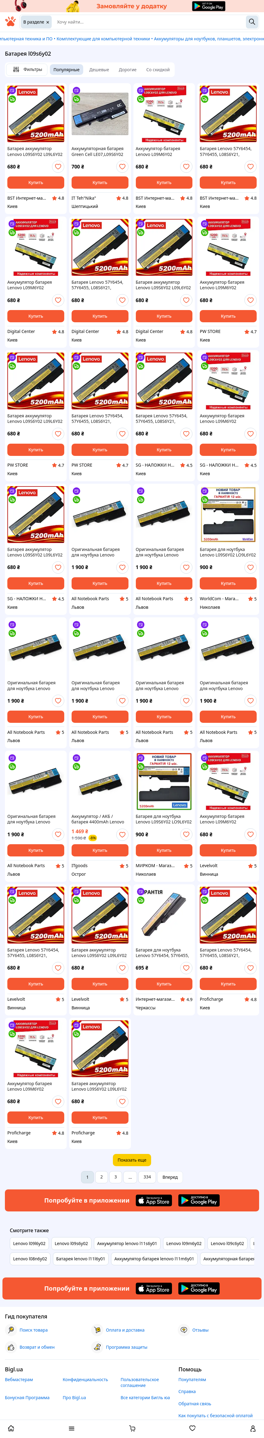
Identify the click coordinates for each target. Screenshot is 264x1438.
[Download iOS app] (154, 1200)
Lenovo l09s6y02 (71, 1243)
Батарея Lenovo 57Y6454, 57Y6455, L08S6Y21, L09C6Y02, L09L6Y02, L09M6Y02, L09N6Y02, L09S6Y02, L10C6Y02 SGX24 (163, 418)
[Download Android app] (199, 1200)
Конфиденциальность (85, 1379)
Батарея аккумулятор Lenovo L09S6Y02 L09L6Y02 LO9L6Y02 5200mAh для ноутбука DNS (35, 418)
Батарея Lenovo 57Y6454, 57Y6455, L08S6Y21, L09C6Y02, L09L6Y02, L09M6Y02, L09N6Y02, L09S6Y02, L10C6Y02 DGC (97, 284)
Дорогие (127, 69)
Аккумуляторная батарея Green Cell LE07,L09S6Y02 (98, 151)
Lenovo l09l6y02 (29, 1243)
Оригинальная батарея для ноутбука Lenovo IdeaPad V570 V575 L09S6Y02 (31, 685)
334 (147, 1177)
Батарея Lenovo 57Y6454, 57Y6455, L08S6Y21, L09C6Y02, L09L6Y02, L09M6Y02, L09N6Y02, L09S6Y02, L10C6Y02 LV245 (34, 952)
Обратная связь (194, 1404)
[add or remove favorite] (58, 167)
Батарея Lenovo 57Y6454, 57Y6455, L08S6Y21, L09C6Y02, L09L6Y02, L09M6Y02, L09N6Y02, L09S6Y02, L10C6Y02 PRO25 (227, 952)
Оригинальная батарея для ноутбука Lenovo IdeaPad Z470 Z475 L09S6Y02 (160, 685)
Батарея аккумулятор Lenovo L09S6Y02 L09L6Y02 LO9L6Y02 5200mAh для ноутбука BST (35, 151)
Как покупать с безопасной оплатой (215, 1415)
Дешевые (99, 69)
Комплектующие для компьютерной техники (103, 39)
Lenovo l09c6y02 (227, 1243)
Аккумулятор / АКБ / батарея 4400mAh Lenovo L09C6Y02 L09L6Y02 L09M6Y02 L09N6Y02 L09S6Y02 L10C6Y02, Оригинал (98, 819)
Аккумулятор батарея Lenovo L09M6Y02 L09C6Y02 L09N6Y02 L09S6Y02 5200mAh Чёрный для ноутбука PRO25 (29, 1086)
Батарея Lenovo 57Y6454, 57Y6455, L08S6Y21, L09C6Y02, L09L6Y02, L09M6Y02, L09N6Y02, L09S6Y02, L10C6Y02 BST (225, 151)
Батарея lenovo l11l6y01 (80, 1259)
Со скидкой (158, 69)
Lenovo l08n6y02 (30, 1259)
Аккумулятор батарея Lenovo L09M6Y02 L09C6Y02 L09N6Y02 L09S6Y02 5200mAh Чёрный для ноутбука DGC (34, 284)
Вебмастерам (19, 1379)
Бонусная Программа (27, 1397)
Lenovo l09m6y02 (184, 1243)
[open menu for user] (253, 1429)
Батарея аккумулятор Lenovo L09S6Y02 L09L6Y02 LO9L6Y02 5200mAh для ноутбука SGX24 (35, 552)
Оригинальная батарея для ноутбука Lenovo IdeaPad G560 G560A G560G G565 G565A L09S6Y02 (224, 685)
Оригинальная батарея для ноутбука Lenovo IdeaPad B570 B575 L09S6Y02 (160, 552)
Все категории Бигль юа (145, 1397)
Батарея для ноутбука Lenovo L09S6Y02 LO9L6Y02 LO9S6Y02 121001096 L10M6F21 (228, 552)
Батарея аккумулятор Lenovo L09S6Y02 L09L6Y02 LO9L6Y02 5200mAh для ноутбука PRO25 (99, 1086)
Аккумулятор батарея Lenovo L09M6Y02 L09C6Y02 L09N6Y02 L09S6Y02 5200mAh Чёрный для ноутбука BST (162, 151)
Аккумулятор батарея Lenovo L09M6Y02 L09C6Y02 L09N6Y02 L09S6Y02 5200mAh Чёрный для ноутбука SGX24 (222, 418)
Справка (187, 1391)
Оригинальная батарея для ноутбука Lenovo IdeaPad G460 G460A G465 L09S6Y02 (99, 552)
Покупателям (192, 1379)
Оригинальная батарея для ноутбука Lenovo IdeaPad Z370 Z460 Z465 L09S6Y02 (96, 685)
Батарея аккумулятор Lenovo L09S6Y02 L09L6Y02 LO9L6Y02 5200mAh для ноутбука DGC (163, 284)
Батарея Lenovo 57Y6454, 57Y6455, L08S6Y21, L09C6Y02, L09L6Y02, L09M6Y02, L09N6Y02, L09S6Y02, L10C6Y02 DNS (97, 418)
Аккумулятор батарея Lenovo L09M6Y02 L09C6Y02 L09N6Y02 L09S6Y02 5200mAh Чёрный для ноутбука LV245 (222, 819)
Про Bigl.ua (74, 1397)
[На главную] (10, 25)
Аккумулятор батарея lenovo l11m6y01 (154, 1259)
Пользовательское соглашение (140, 1382)
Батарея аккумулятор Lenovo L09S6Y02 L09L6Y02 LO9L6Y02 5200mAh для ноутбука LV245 (99, 952)
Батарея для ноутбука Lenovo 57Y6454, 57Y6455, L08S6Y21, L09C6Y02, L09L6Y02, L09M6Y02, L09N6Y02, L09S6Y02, (162, 952)
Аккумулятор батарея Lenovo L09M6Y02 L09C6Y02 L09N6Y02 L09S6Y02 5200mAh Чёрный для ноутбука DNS (227, 284)
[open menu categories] (71, 1429)
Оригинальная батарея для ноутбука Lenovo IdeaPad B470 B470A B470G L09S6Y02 (35, 819)
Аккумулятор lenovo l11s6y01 (127, 1243)
